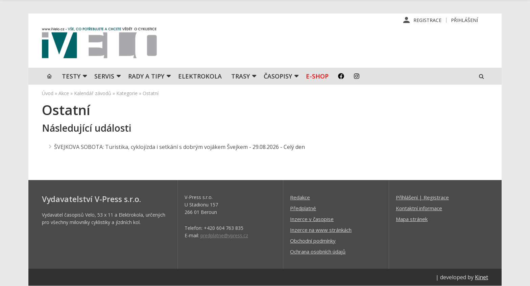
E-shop (317, 76)
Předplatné (303, 208)
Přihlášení (464, 20)
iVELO (99, 44)
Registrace (427, 20)
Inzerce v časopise (312, 219)
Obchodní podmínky (313, 240)
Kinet (481, 277)
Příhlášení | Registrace (422, 197)
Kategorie (127, 93)
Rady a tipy (146, 76)
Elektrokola (200, 76)
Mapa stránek (412, 219)
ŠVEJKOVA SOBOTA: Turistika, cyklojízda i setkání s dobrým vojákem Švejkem (151, 147)
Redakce (300, 197)
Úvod (47, 93)
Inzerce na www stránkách (321, 229)
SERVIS (104, 76)
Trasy (240, 76)
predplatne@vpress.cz (224, 235)
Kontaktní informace (419, 208)
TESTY (71, 76)
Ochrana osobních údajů (317, 251)
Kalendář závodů (92, 93)
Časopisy (278, 76)
